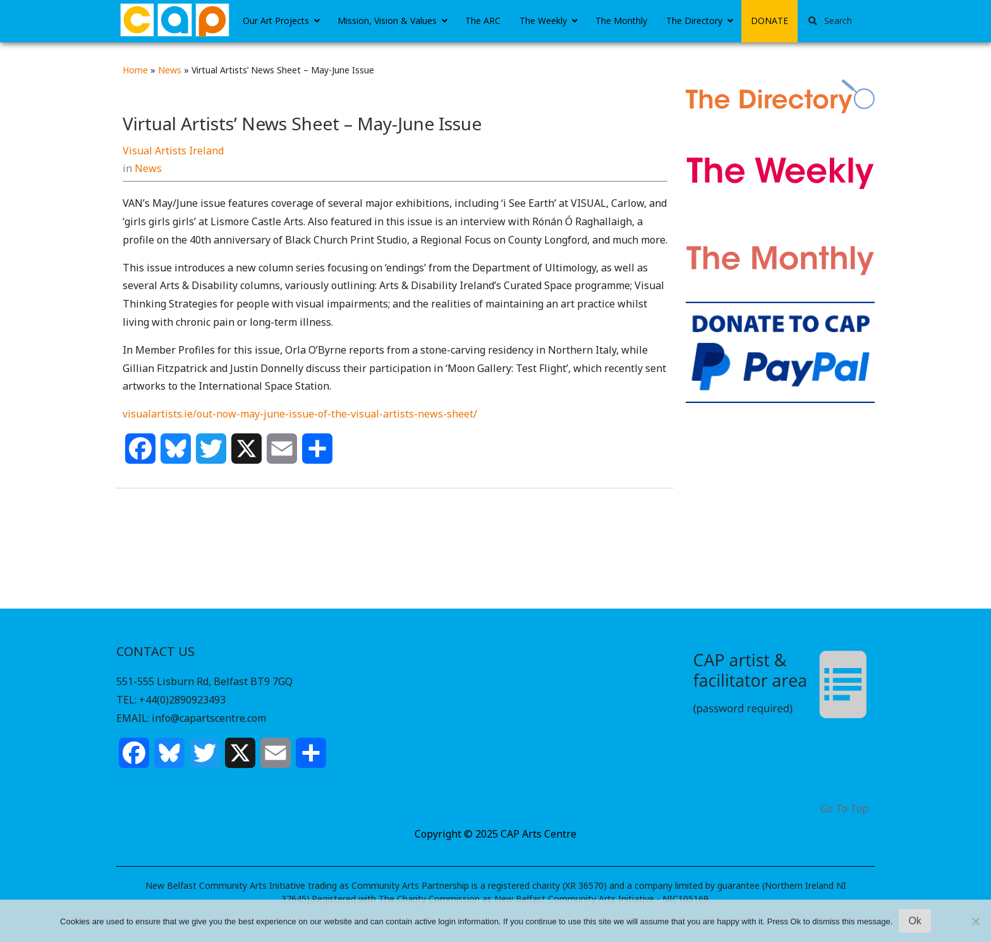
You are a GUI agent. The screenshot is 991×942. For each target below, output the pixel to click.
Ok (914, 920)
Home (135, 70)
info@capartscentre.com (209, 718)
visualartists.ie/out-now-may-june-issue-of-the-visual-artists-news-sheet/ (300, 414)
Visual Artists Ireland (173, 151)
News (169, 70)
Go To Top (844, 808)
